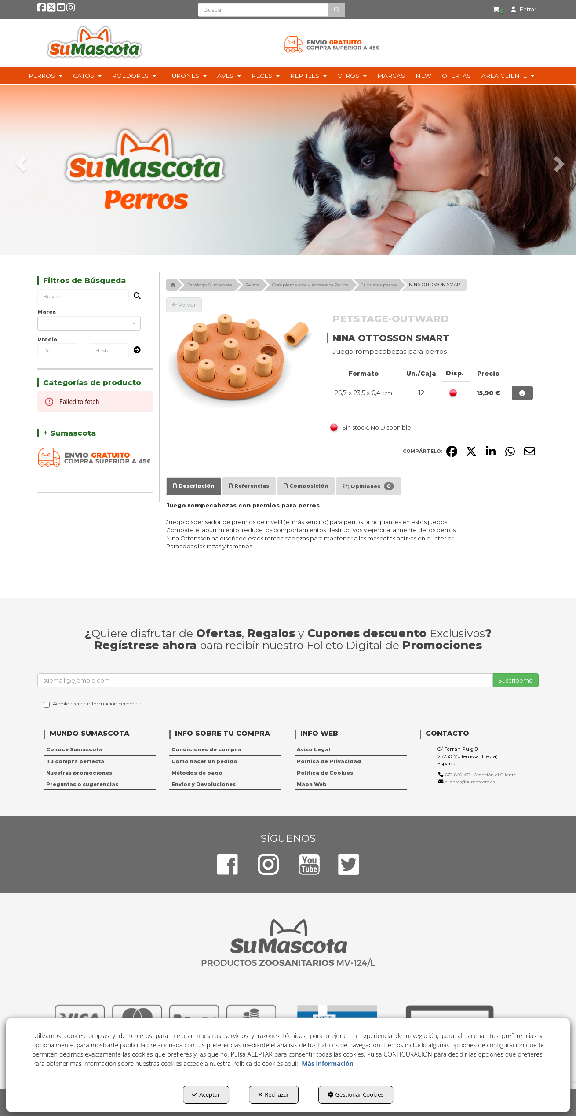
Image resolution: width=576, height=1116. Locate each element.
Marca (46, 311)
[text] (263, 10)
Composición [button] (306, 486)
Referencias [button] (249, 486)
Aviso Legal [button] (313, 749)
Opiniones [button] (368, 486)
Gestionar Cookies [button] (356, 1094)
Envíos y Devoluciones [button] (203, 784)
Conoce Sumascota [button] (74, 749)
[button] (42, 10)
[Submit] (134, 350)
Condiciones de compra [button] (206, 749)
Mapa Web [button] (312, 784)
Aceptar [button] (206, 1094)
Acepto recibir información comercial (93, 704)
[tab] (193, 485)
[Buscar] (336, 10)
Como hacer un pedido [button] (204, 761)
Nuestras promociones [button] (79, 773)
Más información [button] (328, 1063)
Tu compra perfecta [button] (75, 761)
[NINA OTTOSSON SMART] (240, 361)
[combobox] (89, 323)
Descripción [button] (193, 486)
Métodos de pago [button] (196, 773)
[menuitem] (494, 10)
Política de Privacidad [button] (329, 761)
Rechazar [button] (273, 1094)
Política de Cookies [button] (325, 773)
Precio (47, 339)
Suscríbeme (515, 680)
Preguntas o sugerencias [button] (82, 784)
